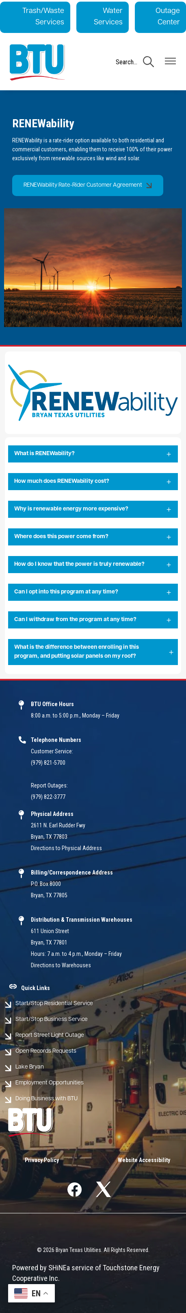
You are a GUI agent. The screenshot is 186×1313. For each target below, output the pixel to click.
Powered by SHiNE (39, 1267)
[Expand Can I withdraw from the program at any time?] (93, 620)
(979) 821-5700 (48, 762)
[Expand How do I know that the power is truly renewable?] (93, 565)
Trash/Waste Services (43, 16)
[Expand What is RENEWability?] (93, 454)
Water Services (108, 16)
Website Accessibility (144, 1160)
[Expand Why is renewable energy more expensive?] (93, 510)
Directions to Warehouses (61, 965)
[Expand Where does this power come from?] (93, 537)
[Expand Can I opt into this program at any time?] (93, 593)
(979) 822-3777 (48, 797)
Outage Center (168, 16)
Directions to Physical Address (66, 848)
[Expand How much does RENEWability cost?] (93, 482)
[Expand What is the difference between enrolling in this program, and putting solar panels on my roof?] (93, 652)
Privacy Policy (42, 1160)
